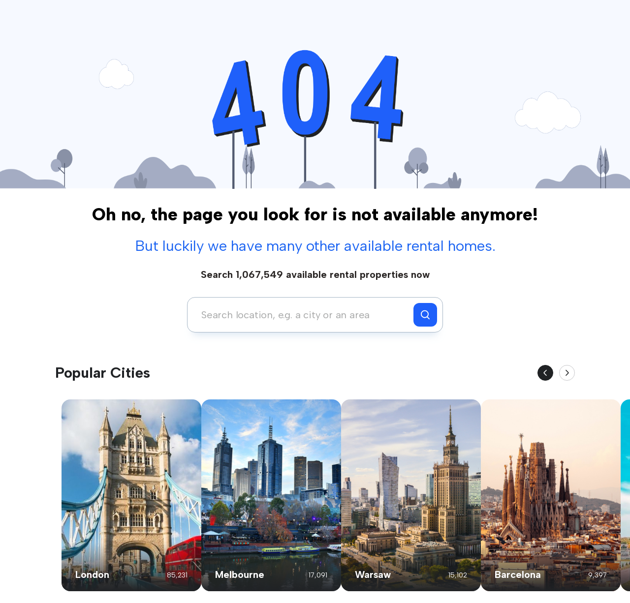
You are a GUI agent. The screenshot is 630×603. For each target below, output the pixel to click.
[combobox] (302, 315)
